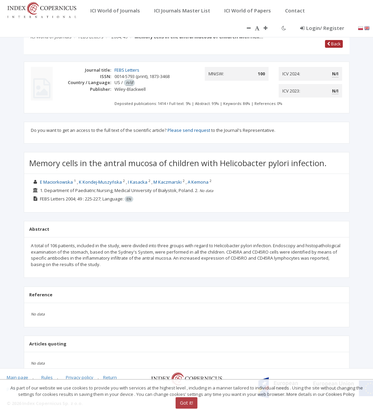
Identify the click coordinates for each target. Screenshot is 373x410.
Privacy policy (79, 377)
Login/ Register (322, 28)
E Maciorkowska (56, 182)
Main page (17, 377)
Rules (47, 377)
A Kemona (198, 182)
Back (334, 44)
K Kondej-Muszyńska (100, 182)
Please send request (189, 130)
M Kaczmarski (167, 182)
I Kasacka (137, 182)
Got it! (186, 403)
